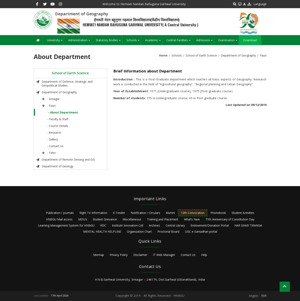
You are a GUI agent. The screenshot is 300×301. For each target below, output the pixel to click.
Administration (79, 41)
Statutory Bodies (109, 41)
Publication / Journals (60, 213)
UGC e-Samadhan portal (201, 231)
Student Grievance (105, 219)
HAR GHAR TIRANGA (248, 225)
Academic (153, 41)
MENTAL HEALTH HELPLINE (102, 231)
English (253, 296)
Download (250, 40)
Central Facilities (179, 41)
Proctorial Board (168, 231)
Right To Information (93, 213)
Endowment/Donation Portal (210, 225)
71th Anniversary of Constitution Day (229, 219)
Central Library (175, 225)
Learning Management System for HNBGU (66, 225)
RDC (103, 225)
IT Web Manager (164, 255)
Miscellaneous (132, 219)
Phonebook (218, 213)
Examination (228, 41)
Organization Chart (139, 231)
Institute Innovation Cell (127, 225)
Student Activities (243, 213)
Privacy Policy (119, 255)
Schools (133, 41)
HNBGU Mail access (59, 219)
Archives (154, 225)
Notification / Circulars (145, 213)
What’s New (192, 219)
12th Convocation (192, 213)
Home (163, 55)
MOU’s (82, 219)
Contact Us (188, 255)
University (55, 41)
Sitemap (98, 255)
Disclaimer (140, 255)
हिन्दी (264, 296)
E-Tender (119, 213)
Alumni (170, 213)
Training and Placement (162, 219)
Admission (205, 41)
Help (204, 255)
